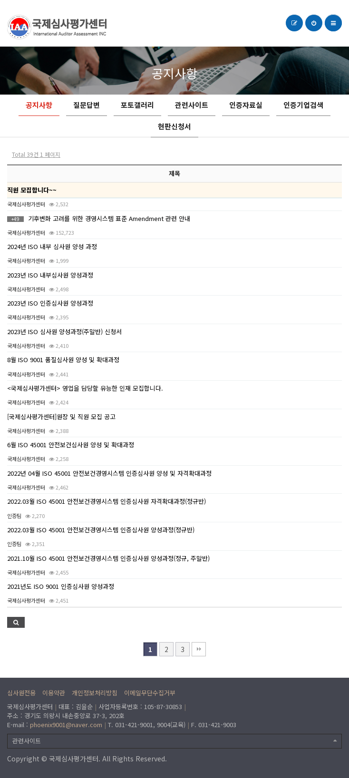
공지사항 (39, 105)
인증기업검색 (303, 105)
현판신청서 (174, 126)
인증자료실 (245, 105)
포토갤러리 (137, 105)
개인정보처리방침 (94, 692)
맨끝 (199, 649)
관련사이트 (191, 105)
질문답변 (86, 105)
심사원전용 (21, 692)
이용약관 (53, 692)
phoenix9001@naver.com (66, 724)
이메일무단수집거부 (149, 692)
